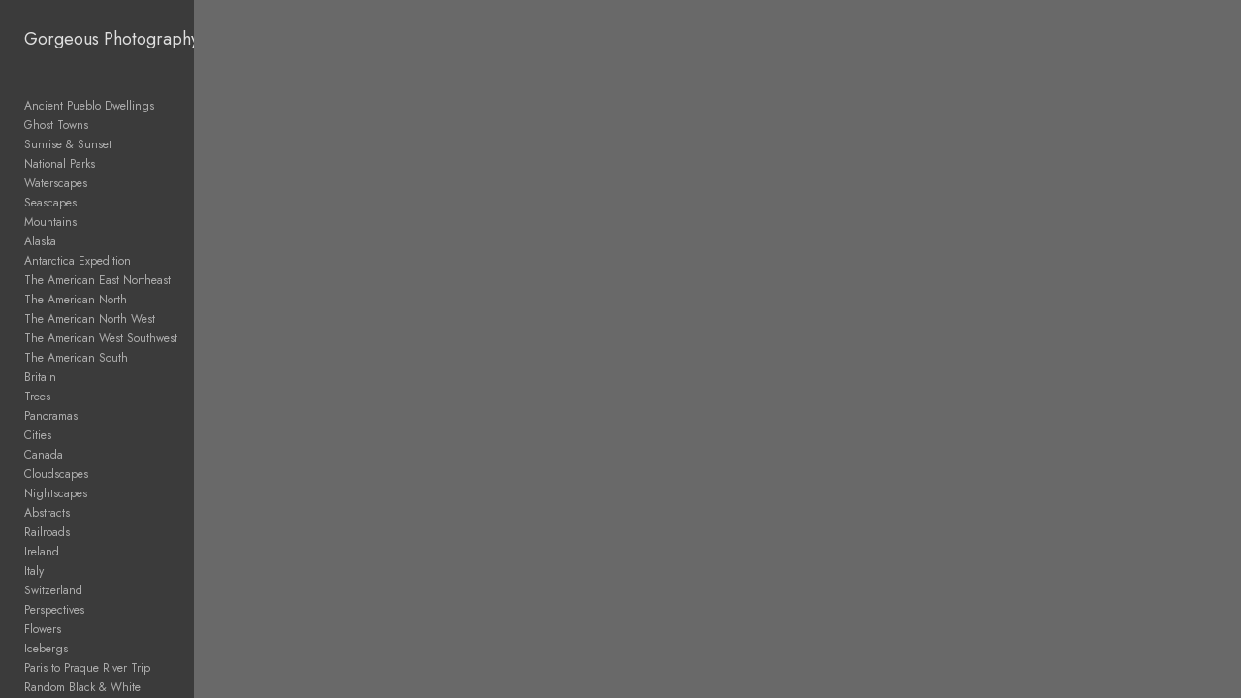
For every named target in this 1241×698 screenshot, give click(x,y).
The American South (76, 357)
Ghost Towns (56, 125)
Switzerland (53, 590)
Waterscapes (55, 183)
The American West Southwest (100, 338)
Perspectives (54, 610)
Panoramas (51, 416)
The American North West (89, 319)
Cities (37, 435)
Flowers (42, 629)
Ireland (41, 551)
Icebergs (46, 648)
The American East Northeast (97, 280)
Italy (34, 571)
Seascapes (50, 202)
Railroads (47, 532)
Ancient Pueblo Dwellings (89, 105)
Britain (40, 377)
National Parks (59, 164)
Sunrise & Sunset (67, 144)
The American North (75, 299)
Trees (37, 396)
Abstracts (47, 513)
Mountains (50, 222)
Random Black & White (82, 687)
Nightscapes (55, 493)
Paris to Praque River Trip (87, 668)
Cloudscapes (56, 474)
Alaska (40, 241)
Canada (43, 454)
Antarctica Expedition (77, 261)
